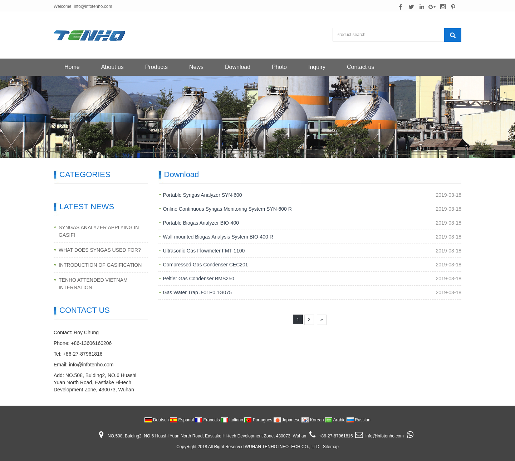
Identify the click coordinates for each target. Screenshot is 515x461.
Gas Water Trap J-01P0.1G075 (197, 292)
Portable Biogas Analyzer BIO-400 (201, 223)
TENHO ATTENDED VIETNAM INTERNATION (93, 283)
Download (237, 67)
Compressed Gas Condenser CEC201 (205, 264)
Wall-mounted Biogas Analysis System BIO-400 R (218, 237)
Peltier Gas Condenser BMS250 (198, 278)
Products (156, 67)
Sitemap (331, 446)
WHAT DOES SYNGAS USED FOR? (100, 250)
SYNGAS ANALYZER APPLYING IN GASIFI (99, 231)
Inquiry (316, 67)
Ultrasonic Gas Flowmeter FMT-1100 (204, 251)
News (196, 67)
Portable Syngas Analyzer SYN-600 (202, 195)
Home (72, 67)
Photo (279, 67)
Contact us (360, 67)
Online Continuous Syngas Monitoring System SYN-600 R (227, 209)
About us (112, 67)
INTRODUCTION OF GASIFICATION (100, 265)
